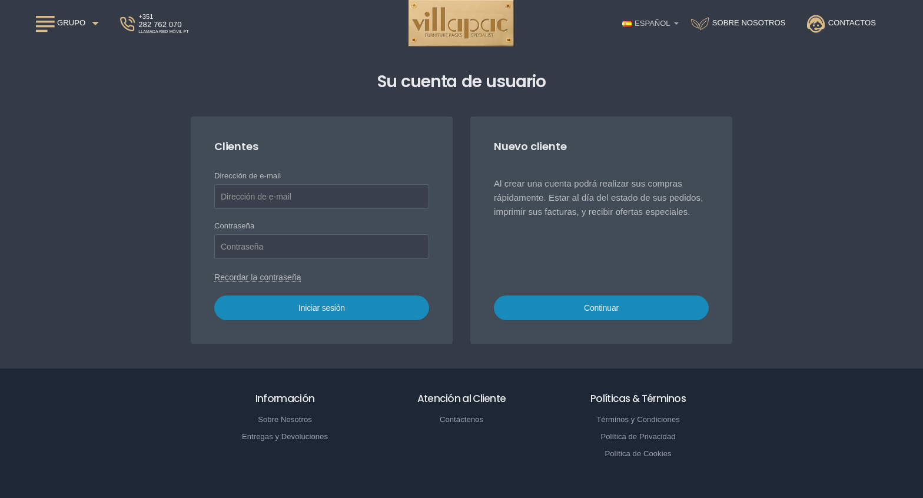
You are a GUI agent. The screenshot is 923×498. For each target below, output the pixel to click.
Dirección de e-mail (247, 175)
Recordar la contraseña (257, 277)
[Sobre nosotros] (738, 23)
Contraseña (234, 225)
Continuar (601, 308)
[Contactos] (841, 23)
